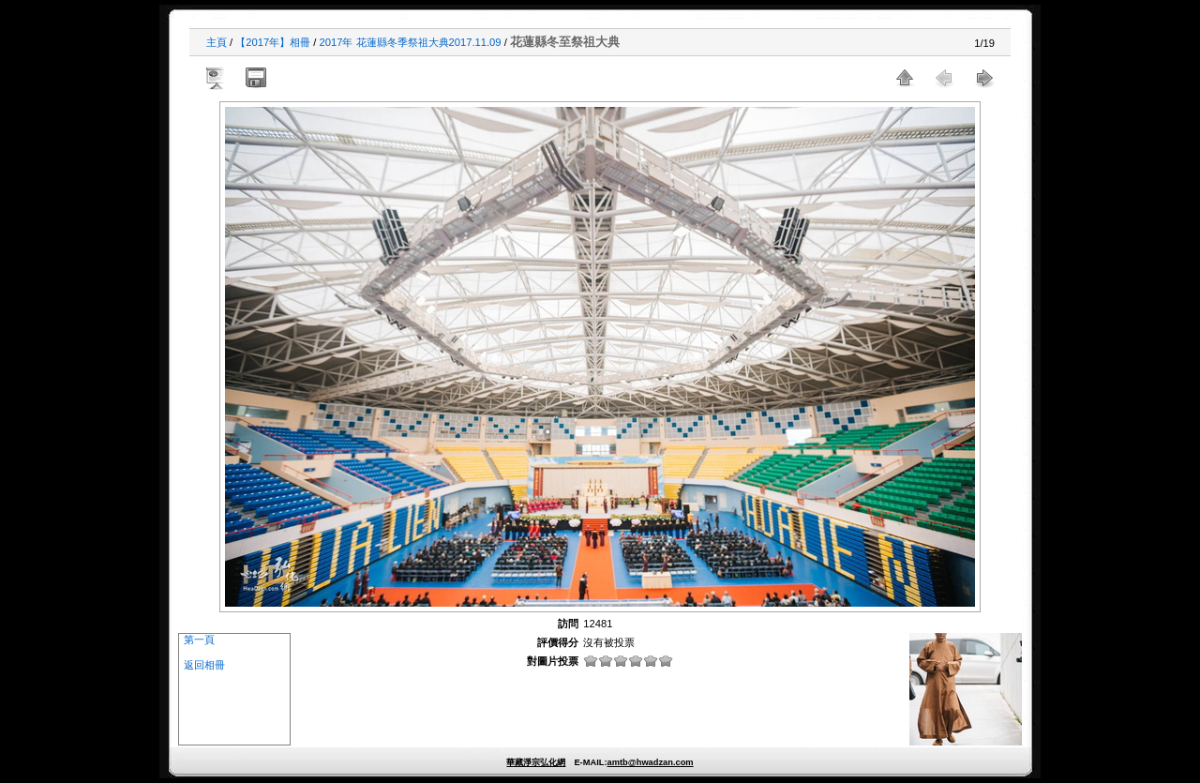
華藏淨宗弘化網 (535, 762)
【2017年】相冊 (272, 42)
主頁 (216, 42)
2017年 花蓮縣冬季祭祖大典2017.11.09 (411, 42)
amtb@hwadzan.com (650, 762)
